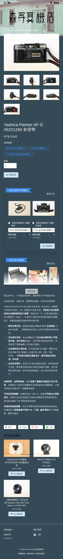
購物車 (54, 2)
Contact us (8, 538)
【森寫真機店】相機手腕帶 (43, 224)
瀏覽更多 (31, 291)
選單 (7, 2)
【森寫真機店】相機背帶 (18, 224)
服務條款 (22, 554)
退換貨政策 (40, 554)
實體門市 (7, 535)
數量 (6, 161)
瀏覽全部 (51, 194)
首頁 (5, 30)
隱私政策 (30, 554)
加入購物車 (47, 246)
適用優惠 (8, 143)
